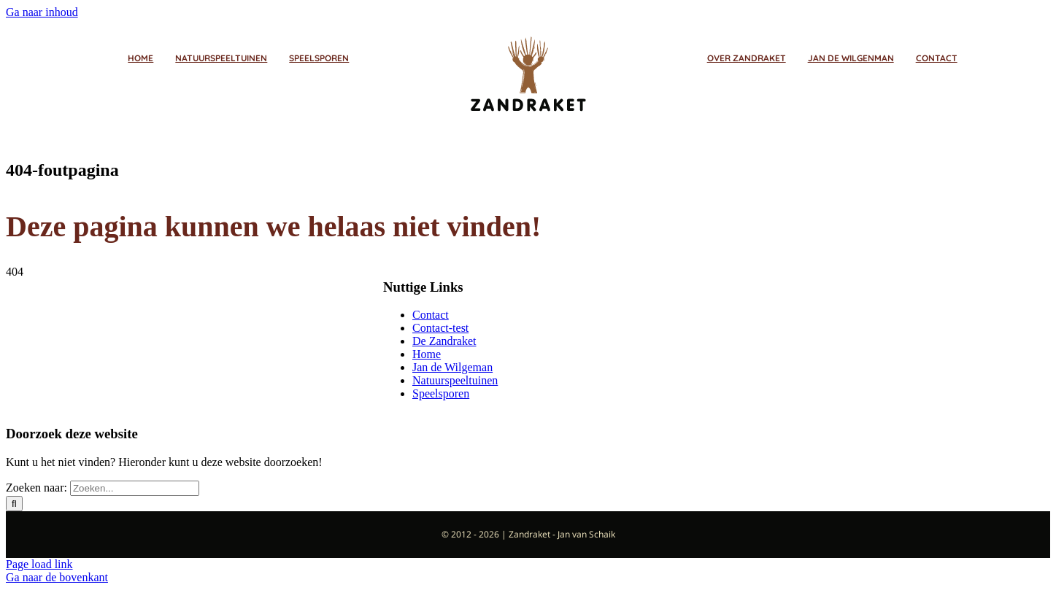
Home (426, 354)
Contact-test (440, 328)
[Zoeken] (14, 503)
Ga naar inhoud (42, 12)
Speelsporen (440, 393)
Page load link (39, 564)
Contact (430, 314)
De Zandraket (444, 341)
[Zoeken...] (134, 488)
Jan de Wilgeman (452, 367)
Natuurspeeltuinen (455, 380)
